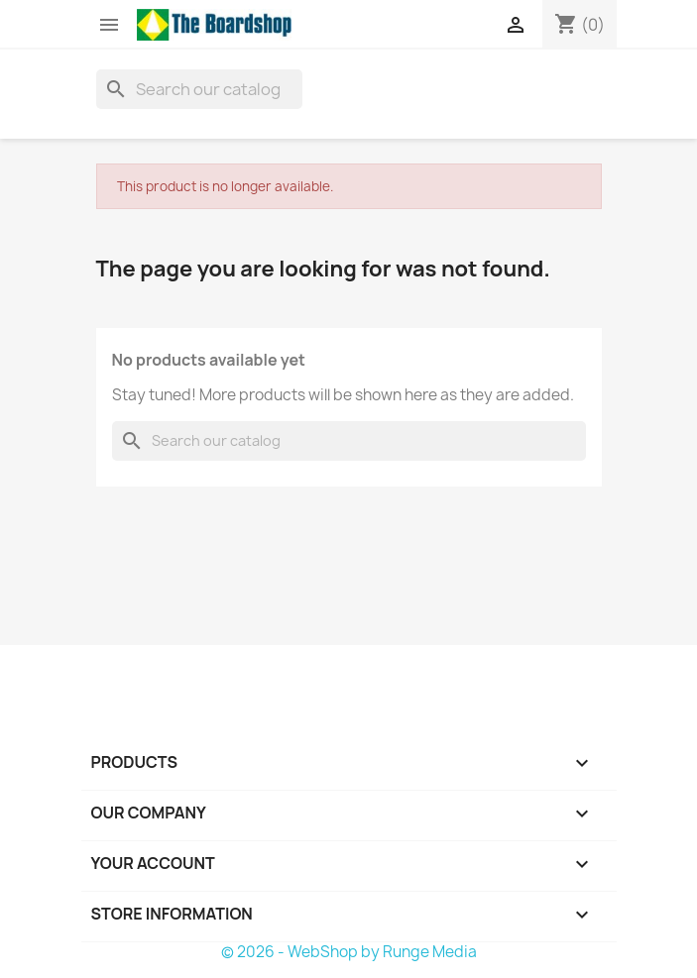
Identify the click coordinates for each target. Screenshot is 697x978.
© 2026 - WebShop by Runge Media (349, 951)
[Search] (199, 89)
